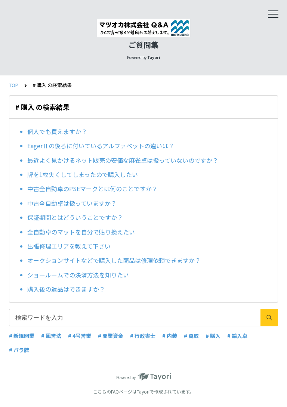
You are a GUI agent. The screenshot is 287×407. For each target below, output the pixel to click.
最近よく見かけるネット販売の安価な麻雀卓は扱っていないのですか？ (122, 160)
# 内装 (169, 335)
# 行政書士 (142, 335)
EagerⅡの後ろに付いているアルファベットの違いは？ (100, 145)
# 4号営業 (79, 335)
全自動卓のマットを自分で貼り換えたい (81, 231)
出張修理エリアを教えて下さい (69, 246)
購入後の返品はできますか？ (66, 289)
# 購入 (213, 335)
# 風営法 (51, 335)
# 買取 (191, 335)
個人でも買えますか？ (57, 131)
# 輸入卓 (237, 335)
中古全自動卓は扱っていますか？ (72, 203)
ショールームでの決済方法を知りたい (78, 274)
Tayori (143, 391)
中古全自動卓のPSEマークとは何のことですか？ (92, 188)
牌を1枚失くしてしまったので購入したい (82, 174)
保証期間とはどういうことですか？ (75, 217)
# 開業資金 (110, 335)
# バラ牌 (19, 350)
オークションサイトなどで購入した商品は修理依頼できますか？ (114, 260)
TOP (13, 84)
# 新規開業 (21, 335)
